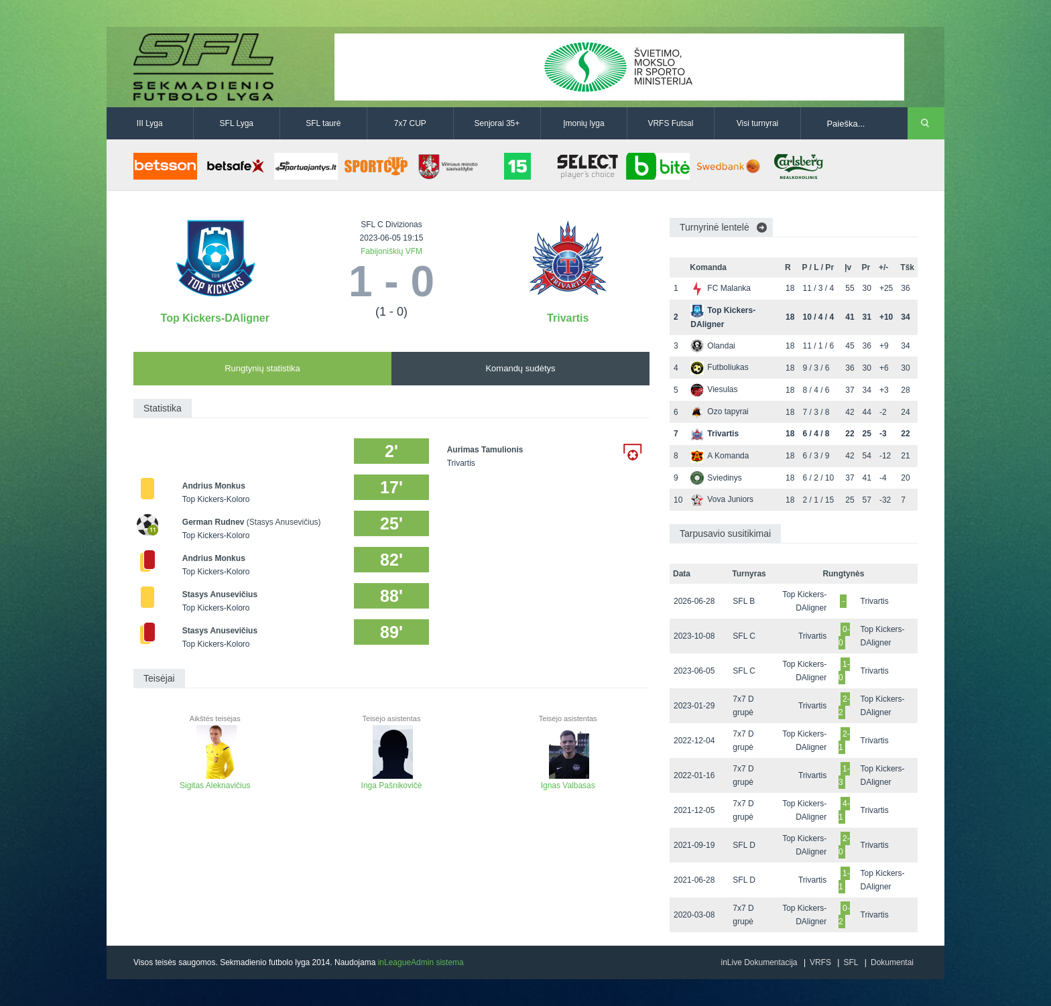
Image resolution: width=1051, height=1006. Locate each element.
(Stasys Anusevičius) (284, 522)
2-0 (844, 845)
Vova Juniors (721, 499)
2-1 (844, 740)
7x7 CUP (410, 123)
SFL (850, 962)
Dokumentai (892, 962)
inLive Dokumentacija (759, 962)
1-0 (844, 670)
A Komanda (719, 455)
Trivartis (568, 318)
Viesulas (713, 389)
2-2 (844, 705)
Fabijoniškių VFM (391, 251)
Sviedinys (715, 478)
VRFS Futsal (670, 123)
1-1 (844, 880)
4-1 (844, 810)
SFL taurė (323, 123)
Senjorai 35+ (497, 123)
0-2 (844, 914)
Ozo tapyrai (719, 411)
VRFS (820, 962)
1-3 (844, 775)
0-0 (844, 636)
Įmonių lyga (583, 123)
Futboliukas (719, 367)
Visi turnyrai (757, 123)
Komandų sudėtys (520, 368)
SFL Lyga (236, 123)
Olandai (712, 346)
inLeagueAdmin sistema (421, 962)
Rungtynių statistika (262, 368)
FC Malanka (720, 288)
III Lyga (150, 123)
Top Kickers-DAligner (215, 318)
